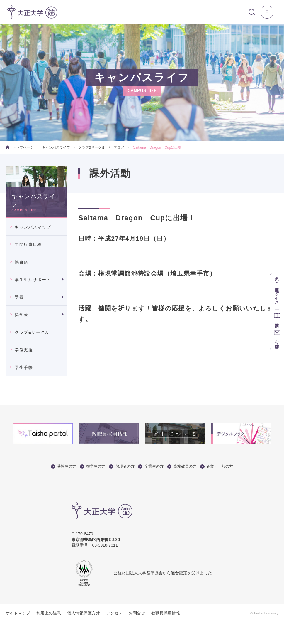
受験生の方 (63, 466)
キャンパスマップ (33, 227)
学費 (19, 297)
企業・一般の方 (216, 466)
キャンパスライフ (56, 147)
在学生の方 (92, 466)
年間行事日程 (28, 244)
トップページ (19, 147)
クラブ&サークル (91, 147)
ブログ (118, 147)
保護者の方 (121, 466)
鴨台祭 (21, 262)
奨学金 (21, 314)
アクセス (114, 613)
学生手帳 (24, 367)
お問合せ (137, 613)
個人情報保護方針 (83, 613)
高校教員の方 (181, 466)
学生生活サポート (33, 279)
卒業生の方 (150, 466)
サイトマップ (18, 613)
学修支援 (24, 349)
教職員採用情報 (165, 613)
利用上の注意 (48, 613)
